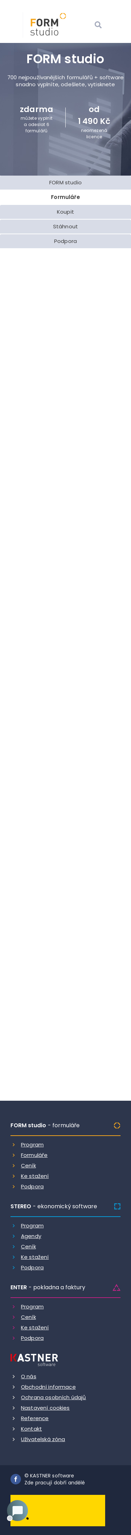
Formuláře (34, 1155)
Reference (35, 1418)
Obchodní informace (48, 1386)
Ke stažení (35, 1176)
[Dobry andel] (57, 1510)
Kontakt (31, 1428)
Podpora (32, 1186)
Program (32, 1144)
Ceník (28, 1165)
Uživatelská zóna (43, 1439)
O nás (28, 1376)
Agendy (31, 1236)
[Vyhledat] (98, 25)
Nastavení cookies (45, 1407)
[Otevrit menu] (115, 25)
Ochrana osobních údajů (53, 1397)
